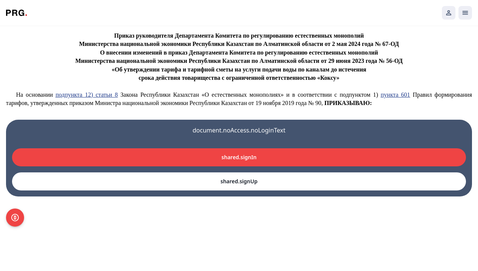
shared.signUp (238, 181)
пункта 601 (395, 94)
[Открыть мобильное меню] (465, 13)
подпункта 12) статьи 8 (87, 94)
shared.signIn (239, 157)
